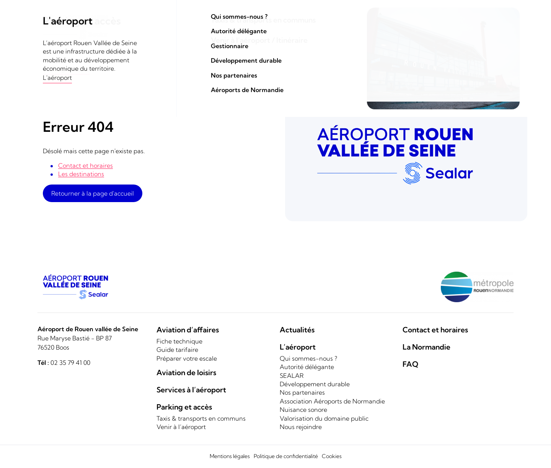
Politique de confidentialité (286, 456)
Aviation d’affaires (187, 329)
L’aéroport (298, 346)
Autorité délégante (307, 367)
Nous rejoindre (301, 427)
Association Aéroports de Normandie (332, 401)
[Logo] (80, 26)
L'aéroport (451, 33)
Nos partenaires (302, 392)
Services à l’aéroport (191, 389)
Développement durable (315, 384)
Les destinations (81, 174)
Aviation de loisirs (282, 33)
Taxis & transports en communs (201, 418)
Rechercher (393, 14)
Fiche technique (179, 341)
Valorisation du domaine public (324, 418)
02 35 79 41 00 (70, 362)
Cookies (332, 456)
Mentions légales (230, 456)
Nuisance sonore (303, 409)
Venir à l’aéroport (181, 427)
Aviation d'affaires (228, 33)
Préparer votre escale (186, 358)
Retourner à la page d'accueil (92, 193)
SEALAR (291, 375)
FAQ (410, 364)
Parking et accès (402, 33)
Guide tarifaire (177, 349)
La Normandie (488, 33)
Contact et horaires (474, 15)
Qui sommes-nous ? (308, 358)
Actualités (297, 329)
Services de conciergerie (343, 33)
